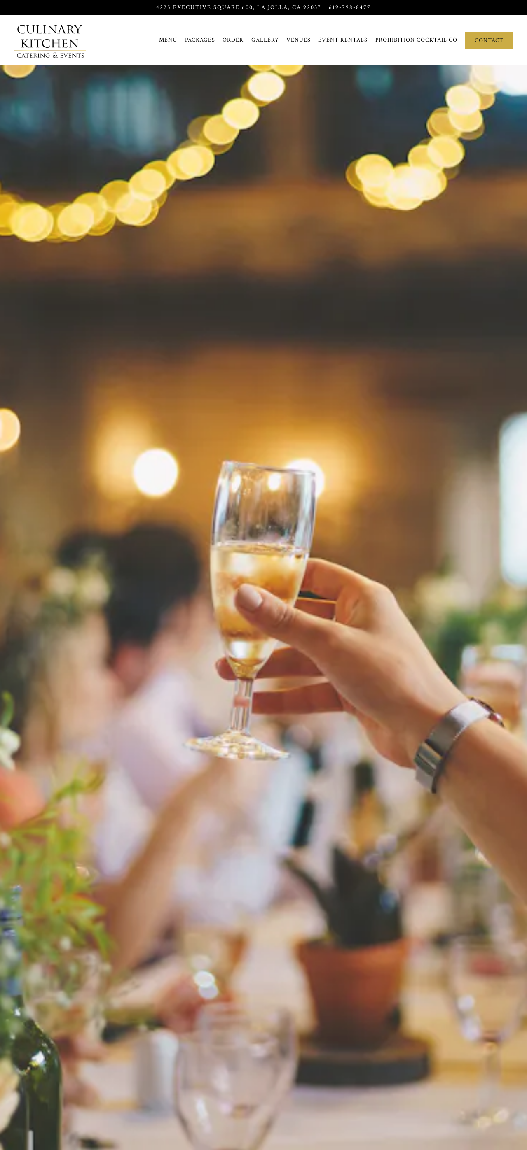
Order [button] (233, 40)
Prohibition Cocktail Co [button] (416, 40)
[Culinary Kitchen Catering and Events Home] (50, 39)
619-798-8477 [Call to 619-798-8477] (350, 7)
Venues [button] (298, 40)
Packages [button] (200, 40)
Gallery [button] (265, 40)
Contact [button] (489, 40)
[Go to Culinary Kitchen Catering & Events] (238, 7)
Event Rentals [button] (343, 40)
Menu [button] (168, 40)
